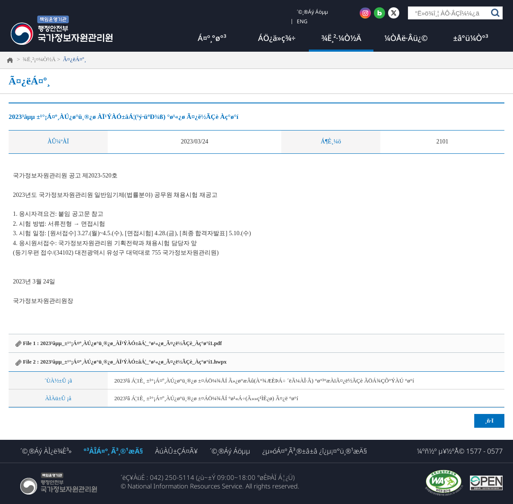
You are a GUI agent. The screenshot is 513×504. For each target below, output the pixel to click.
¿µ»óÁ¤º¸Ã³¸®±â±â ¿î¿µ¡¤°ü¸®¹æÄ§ (314, 451)
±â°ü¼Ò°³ (470, 38)
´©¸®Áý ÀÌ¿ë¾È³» (46, 451)
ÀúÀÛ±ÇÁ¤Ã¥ (176, 451)
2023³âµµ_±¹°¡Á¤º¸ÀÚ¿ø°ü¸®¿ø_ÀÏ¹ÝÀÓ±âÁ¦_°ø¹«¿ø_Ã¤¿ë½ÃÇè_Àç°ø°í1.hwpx (133, 362)
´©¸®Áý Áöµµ (230, 451)
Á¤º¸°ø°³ (212, 38)
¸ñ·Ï (489, 420)
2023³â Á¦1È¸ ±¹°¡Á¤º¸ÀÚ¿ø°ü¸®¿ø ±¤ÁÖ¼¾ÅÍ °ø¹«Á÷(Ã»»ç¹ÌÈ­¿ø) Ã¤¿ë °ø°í (206, 398)
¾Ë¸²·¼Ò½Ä (341, 38)
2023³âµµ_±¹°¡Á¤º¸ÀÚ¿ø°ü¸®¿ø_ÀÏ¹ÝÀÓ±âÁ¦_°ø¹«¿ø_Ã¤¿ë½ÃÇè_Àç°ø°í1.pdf (130, 343)
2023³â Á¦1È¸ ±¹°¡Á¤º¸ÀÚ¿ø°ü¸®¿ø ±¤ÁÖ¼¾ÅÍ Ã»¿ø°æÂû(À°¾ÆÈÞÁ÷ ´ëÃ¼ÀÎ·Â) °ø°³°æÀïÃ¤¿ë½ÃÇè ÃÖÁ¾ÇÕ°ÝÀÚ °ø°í (264, 380)
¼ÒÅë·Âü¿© (406, 38)
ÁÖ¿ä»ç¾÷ (276, 38)
